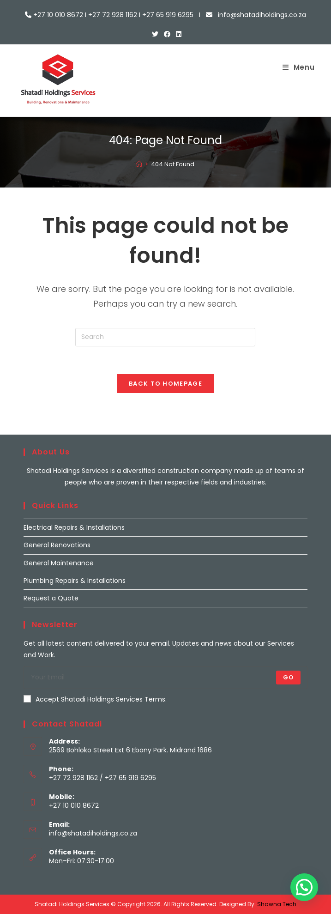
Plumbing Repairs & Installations (75, 580)
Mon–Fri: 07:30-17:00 (81, 861)
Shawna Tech (276, 904)
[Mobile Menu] (299, 67)
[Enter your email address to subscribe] (165, 677)
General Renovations (57, 545)
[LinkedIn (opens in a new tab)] (177, 34)
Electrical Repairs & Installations (74, 527)
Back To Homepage (165, 383)
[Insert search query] (165, 337)
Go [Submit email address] (288, 677)
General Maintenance (59, 563)
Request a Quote (51, 598)
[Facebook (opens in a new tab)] (167, 34)
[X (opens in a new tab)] (155, 34)
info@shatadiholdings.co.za (93, 833)
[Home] (139, 164)
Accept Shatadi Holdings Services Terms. (95, 699)
